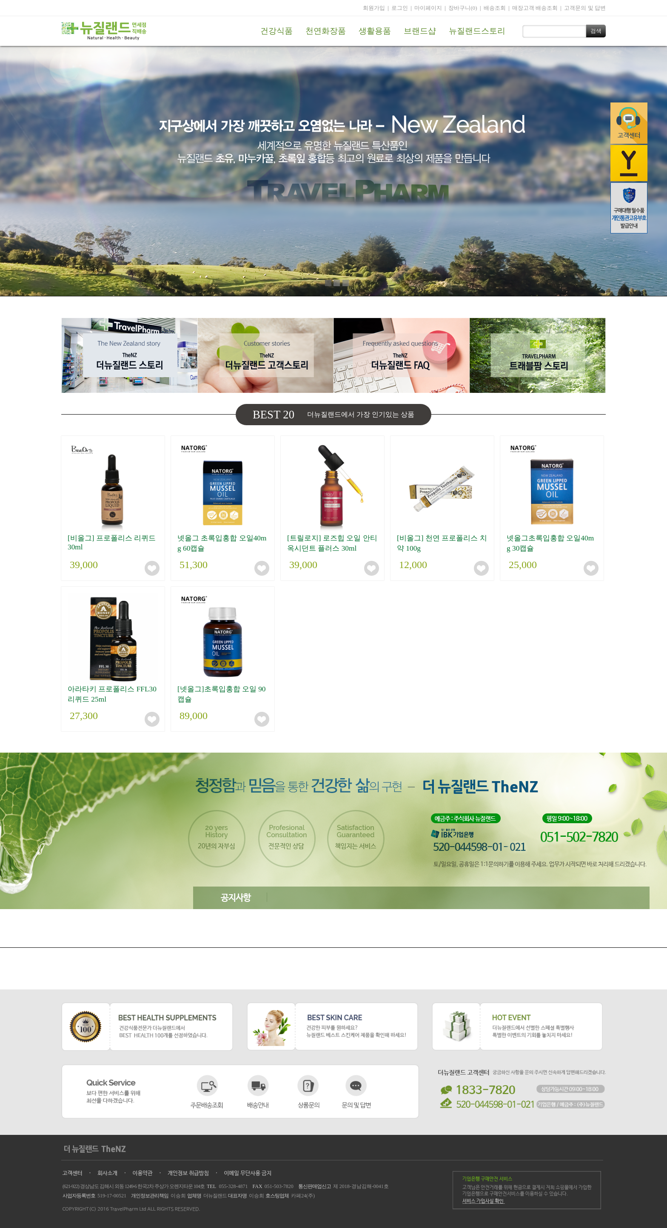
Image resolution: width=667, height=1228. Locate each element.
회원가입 (374, 8)
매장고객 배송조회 (535, 8)
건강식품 (276, 30)
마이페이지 (428, 8)
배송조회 (495, 8)
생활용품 (375, 30)
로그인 (399, 8)
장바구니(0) (462, 8)
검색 (595, 31)
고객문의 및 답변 (585, 8)
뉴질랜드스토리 (477, 30)
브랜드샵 (420, 30)
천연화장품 (325, 30)
